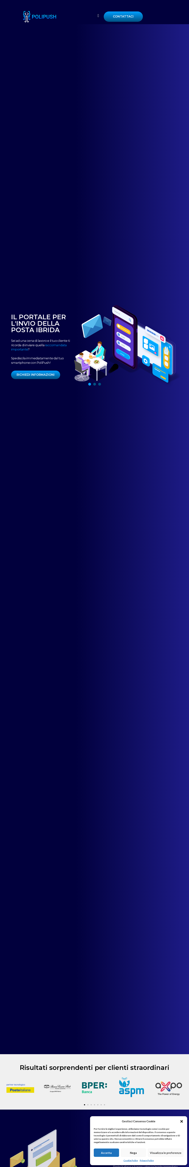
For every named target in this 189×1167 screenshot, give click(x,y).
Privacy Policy (147, 1160)
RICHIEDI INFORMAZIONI (36, 375)
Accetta (106, 1152)
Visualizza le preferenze (165, 1152)
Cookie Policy (130, 1160)
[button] (181, 1121)
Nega (133, 1152)
